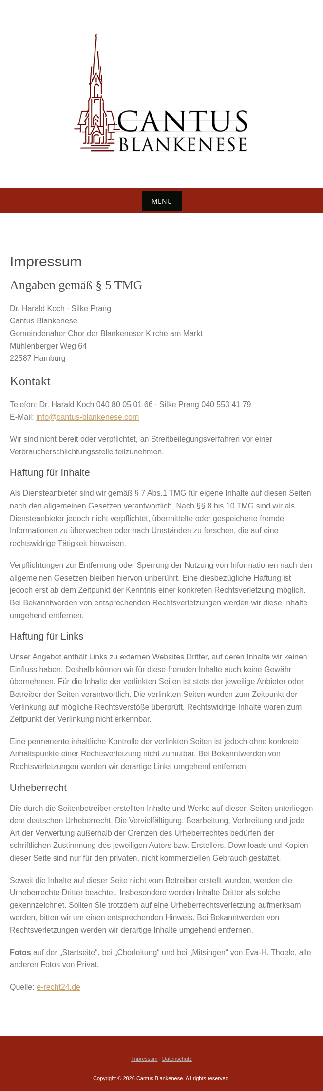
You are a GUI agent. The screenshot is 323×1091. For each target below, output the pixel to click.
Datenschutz (177, 1059)
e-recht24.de (58, 987)
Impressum (144, 1059)
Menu (162, 201)
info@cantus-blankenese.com (87, 417)
